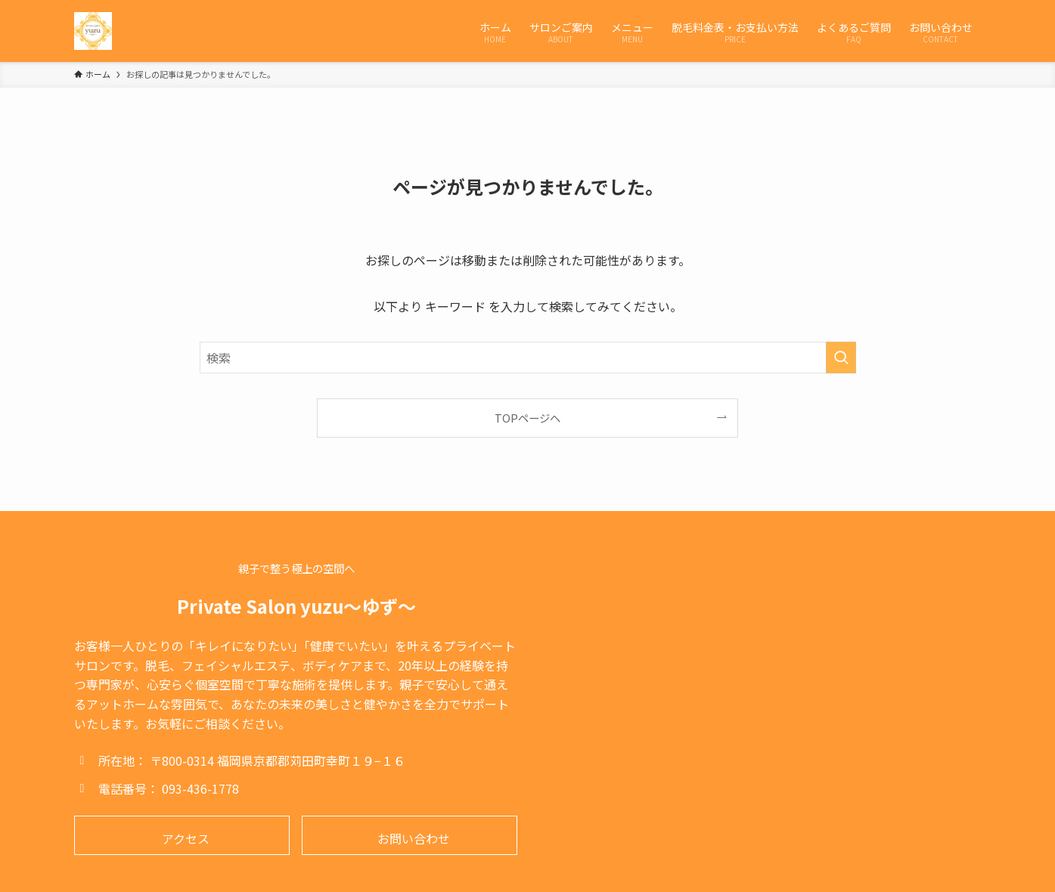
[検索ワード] (528, 357)
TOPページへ (527, 418)
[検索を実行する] (841, 357)
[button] (182, 835)
